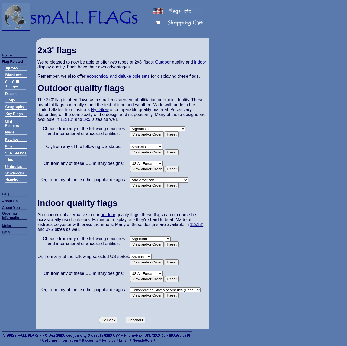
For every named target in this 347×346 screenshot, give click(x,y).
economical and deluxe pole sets (118, 76)
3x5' (87, 119)
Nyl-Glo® (99, 109)
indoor (200, 62)
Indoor (51, 203)
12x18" (67, 119)
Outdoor (163, 62)
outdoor (108, 214)
